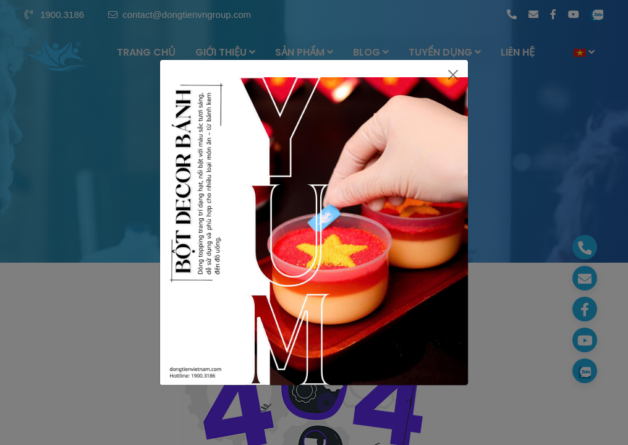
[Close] (453, 75)
